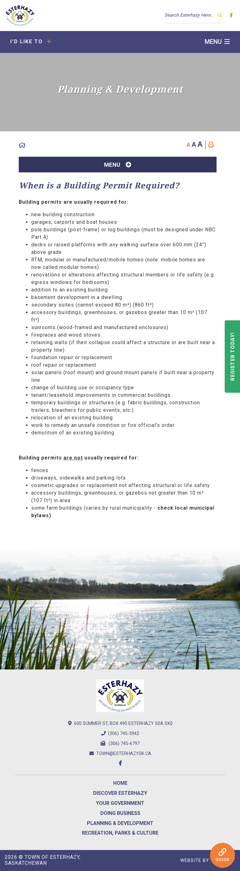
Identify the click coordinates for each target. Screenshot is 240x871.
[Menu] (217, 42)
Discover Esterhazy (120, 793)
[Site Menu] (118, 164)
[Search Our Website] (194, 15)
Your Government (120, 803)
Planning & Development (120, 823)
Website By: (207, 860)
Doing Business (120, 813)
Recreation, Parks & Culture (120, 833)
